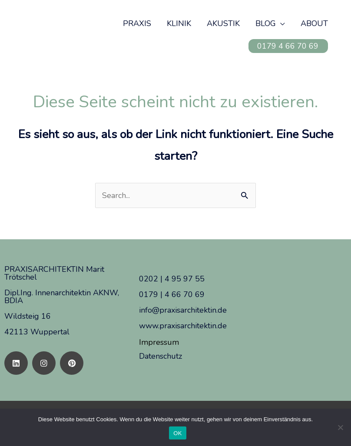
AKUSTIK (223, 23)
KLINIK (179, 23)
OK (177, 433)
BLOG (265, 23)
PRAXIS (137, 23)
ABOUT (314, 23)
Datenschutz (160, 356)
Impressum (159, 342)
